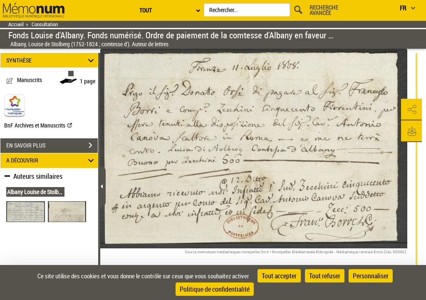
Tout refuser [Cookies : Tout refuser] (324, 275)
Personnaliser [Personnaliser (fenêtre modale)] (371, 275)
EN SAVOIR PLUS (52, 145)
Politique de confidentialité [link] (215, 289)
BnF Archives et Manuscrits (38, 125)
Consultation (45, 24)
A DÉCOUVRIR (51, 160)
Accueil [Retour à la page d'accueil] (16, 24)
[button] (411, 109)
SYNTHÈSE (51, 60)
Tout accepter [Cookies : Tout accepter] (279, 275)
